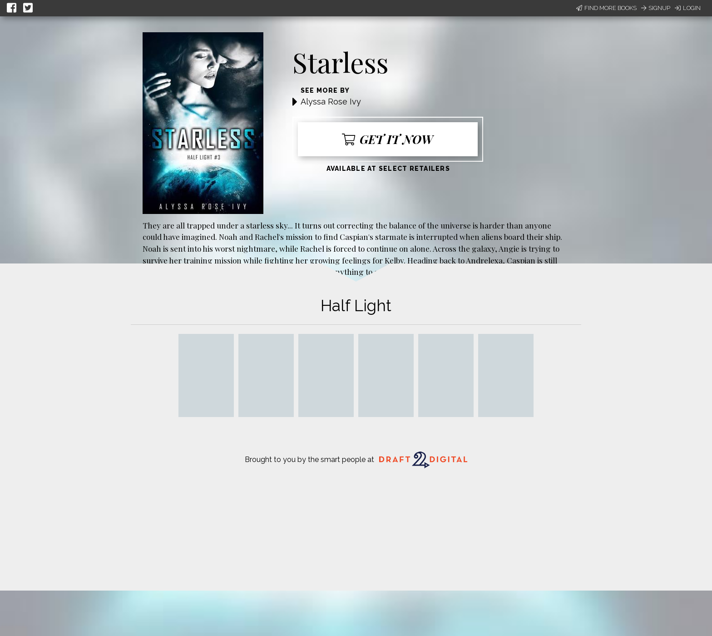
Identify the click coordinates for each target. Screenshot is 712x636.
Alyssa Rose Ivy (331, 101)
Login (688, 8)
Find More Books (606, 8)
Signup (655, 8)
